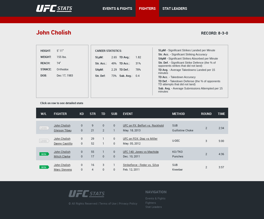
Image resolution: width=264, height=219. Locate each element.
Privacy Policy (128, 203)
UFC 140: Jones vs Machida (141, 152)
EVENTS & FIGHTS (117, 8)
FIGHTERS (147, 8)
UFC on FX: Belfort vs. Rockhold (143, 125)
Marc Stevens (63, 169)
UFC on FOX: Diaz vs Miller (140, 138)
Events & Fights (155, 198)
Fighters (150, 203)
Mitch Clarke (62, 156)
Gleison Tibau (62, 130)
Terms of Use (108, 203)
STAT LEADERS (174, 8)
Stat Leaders (153, 207)
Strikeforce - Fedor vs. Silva (141, 165)
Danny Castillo (63, 143)
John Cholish (62, 125)
